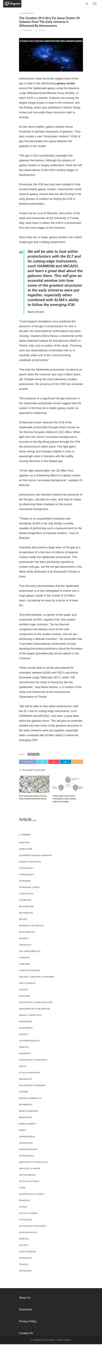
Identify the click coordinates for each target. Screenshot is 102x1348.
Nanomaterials (27, 1137)
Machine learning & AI (30, 1098)
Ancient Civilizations (30, 862)
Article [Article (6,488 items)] (25, 819)
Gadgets (23, 1034)
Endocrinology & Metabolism (34, 1009)
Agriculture (25, 849)
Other (22, 1188)
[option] (34, 788)
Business (24, 938)
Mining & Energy (27, 1124)
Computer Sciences (29, 970)
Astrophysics (26, 894)
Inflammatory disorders (32, 1085)
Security (24, 1245)
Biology (23, 919)
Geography (25, 1053)
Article (42, 30)
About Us (25, 1297)
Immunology (25, 1079)
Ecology (23, 990)
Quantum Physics (28, 1232)
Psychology (25, 1220)
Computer (24, 964)
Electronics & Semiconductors (36, 1002)
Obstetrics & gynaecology (33, 1162)
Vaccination (25, 1271)
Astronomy (28, 13)
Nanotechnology (28, 1149)
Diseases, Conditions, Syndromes (36, 977)
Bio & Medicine (26, 906)
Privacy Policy (27, 1321)
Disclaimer (25, 1309)
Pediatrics (24, 1200)
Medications (25, 1117)
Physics (23, 1207)
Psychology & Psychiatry (32, 1226)
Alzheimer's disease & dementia (35, 855)
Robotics (24, 1239)
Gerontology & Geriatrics (33, 1060)
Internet (23, 1092)
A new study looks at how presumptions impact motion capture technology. (64, 798)
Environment (26, 1028)
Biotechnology (27, 932)
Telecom (23, 1264)
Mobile (22, 1130)
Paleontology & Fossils (31, 1194)
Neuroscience (26, 1156)
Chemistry (24, 958)
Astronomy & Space (29, 887)
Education (24, 996)
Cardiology (25, 945)
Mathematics (25, 1105)
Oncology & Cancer (29, 1168)
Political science (28, 1213)
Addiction (24, 843)
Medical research (28, 1111)
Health (22, 1066)
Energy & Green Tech (30, 1015)
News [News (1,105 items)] (35, 820)
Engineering (25, 1022)
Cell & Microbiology (30, 951)
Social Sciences (27, 1252)
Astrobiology (26, 875)
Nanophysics (26, 1143)
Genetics (24, 1047)
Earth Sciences (27, 983)
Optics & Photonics (29, 1181)
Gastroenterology (29, 1041)
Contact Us (26, 1333)
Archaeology (26, 868)
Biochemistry (26, 913)
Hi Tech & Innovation (29, 1073)
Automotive (25, 900)
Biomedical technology (31, 926)
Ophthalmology (27, 1175)
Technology (25, 1258)
